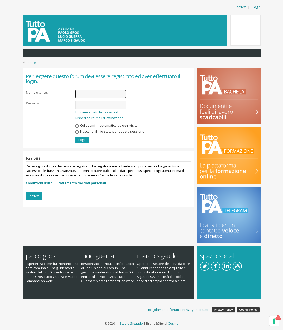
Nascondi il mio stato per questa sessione (109, 131)
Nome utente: (37, 92)
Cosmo (173, 323)
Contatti (202, 309)
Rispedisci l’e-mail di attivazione (99, 118)
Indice (31, 62)
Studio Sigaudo (131, 323)
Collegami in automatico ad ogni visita (106, 125)
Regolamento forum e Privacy (171, 309)
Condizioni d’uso (39, 183)
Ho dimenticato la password (96, 112)
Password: (34, 103)
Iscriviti (241, 7)
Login (257, 7)
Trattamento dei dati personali (81, 183)
